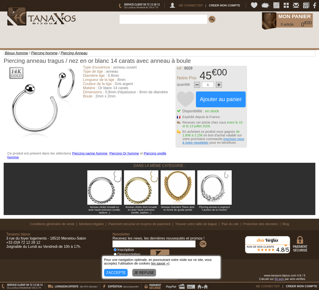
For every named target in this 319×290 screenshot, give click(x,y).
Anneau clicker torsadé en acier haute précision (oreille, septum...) (104, 210)
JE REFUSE (144, 273)
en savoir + (160, 263)
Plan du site (230, 224)
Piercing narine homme (89, 153)
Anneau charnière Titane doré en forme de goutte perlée (178, 208)
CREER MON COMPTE (224, 5)
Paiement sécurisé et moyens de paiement (139, 224)
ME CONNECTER (191, 5)
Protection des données (260, 224)
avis (279, 279)
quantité (183, 84)
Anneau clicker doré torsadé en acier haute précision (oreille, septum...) (141, 210)
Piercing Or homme (124, 153)
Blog (285, 224)
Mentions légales (91, 224)
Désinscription (127, 254)
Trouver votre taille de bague (196, 224)
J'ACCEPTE (116, 273)
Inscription (124, 250)
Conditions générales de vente (52, 224)
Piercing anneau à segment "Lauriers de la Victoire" (214, 208)
